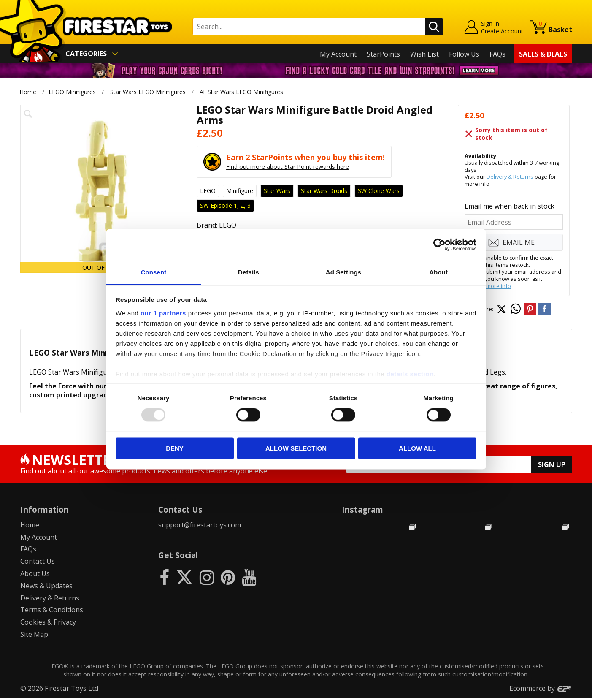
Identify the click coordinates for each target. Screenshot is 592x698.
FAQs (497, 54)
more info (498, 286)
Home (27, 92)
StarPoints (383, 54)
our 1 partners (163, 313)
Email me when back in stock (509, 206)
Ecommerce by (540, 688)
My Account (338, 54)
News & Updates (46, 585)
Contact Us (37, 561)
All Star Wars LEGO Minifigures (241, 92)
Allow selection (296, 448)
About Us (35, 573)
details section (410, 374)
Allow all (417, 448)
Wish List (424, 54)
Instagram (362, 509)
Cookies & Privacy (48, 622)
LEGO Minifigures (72, 92)
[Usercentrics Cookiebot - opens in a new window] (439, 244)
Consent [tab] (154, 272)
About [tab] (438, 272)
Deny (175, 448)
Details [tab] (248, 272)
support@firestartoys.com (199, 525)
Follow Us (464, 54)
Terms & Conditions (51, 609)
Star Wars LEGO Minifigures (148, 92)
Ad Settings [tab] (343, 272)
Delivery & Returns (510, 176)
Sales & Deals (543, 54)
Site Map (34, 634)
